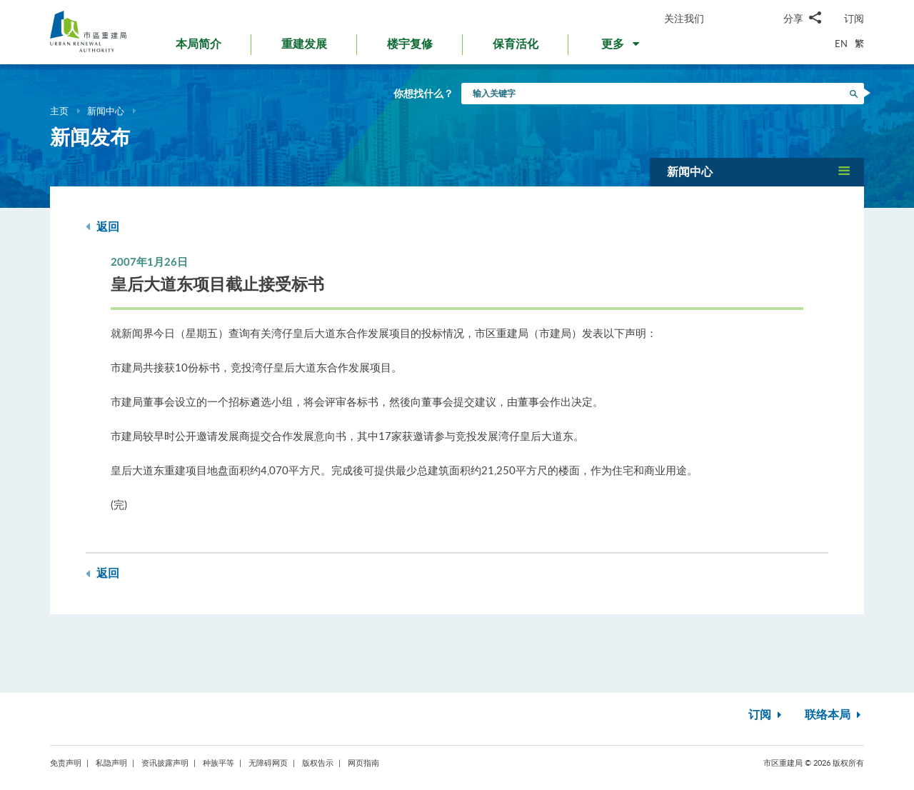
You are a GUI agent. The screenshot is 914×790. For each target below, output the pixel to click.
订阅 (854, 18)
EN (841, 43)
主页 (59, 110)
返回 (102, 227)
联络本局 (834, 715)
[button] (621, 47)
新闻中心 (105, 110)
